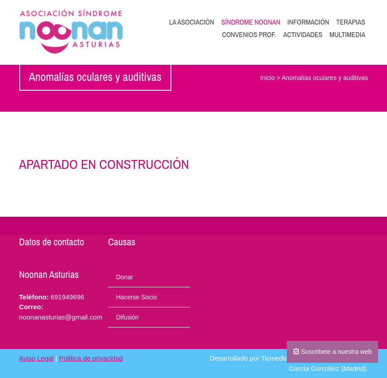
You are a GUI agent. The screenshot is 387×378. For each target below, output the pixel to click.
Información (308, 22)
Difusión (127, 317)
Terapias (351, 22)
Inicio (267, 77)
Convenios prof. (249, 34)
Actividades (303, 34)
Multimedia (347, 34)
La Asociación (191, 22)
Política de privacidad (91, 358)
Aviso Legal (36, 358)
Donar (124, 277)
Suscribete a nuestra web (332, 351)
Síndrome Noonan (251, 22)
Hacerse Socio (136, 297)
